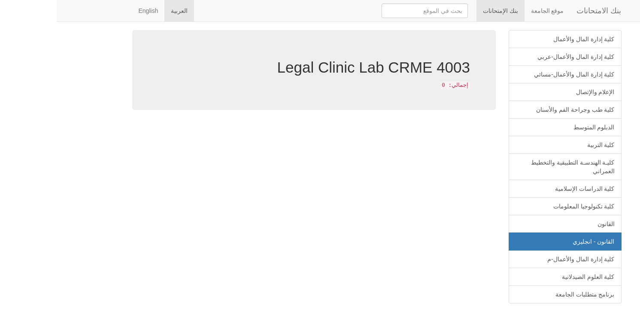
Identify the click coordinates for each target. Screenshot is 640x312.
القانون (549, 223)
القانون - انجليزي (537, 241)
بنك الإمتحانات (443, 10)
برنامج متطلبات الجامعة (528, 294)
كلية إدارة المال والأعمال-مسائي (517, 74)
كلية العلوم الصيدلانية (531, 276)
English (92, 10)
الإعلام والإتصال (538, 92)
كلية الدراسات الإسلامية (528, 188)
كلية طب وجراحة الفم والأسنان (518, 109)
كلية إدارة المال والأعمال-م (524, 259)
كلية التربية (544, 144)
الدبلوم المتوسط (537, 127)
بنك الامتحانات (542, 10)
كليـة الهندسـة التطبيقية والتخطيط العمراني (516, 166)
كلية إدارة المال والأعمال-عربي (519, 56)
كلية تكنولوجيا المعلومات (527, 206)
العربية (122, 10)
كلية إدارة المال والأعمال (527, 39)
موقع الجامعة (490, 10)
